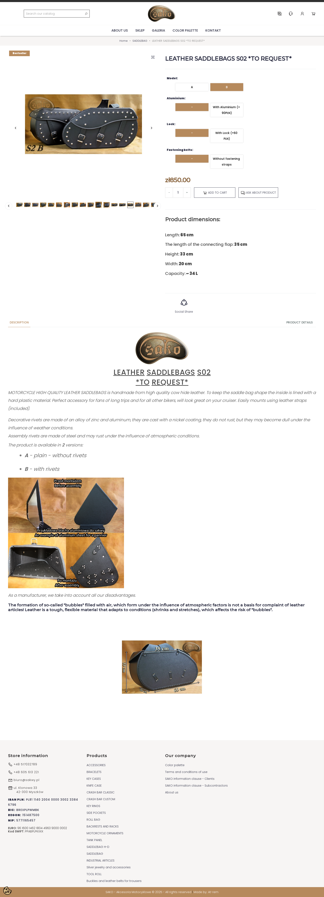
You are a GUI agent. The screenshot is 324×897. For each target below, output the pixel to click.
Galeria (158, 30)
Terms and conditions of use (186, 772)
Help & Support (290, 13)
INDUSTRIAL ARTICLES (100, 860)
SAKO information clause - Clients (189, 779)
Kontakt (213, 30)
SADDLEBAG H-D (98, 847)
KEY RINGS (93, 806)
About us (119, 30)
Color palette (185, 30)
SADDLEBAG (95, 854)
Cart (313, 13)
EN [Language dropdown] (279, 13)
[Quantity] (178, 192)
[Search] (57, 14)
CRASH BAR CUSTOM (101, 799)
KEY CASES (94, 779)
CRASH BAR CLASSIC (100, 792)
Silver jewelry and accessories (109, 867)
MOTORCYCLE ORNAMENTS (105, 833)
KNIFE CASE (94, 785)
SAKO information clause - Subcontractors (196, 785)
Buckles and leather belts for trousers (114, 881)
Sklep (139, 30)
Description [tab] (19, 322)
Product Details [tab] (299, 322)
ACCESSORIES (96, 765)
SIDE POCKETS (96, 813)
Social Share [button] (184, 305)
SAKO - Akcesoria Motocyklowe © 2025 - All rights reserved (149, 892)
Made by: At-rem (206, 892)
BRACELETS (94, 772)
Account (302, 13)
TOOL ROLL (94, 874)
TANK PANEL (94, 840)
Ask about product (258, 193)
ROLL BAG (93, 820)
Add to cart (215, 193)
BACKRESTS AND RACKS (103, 826)
